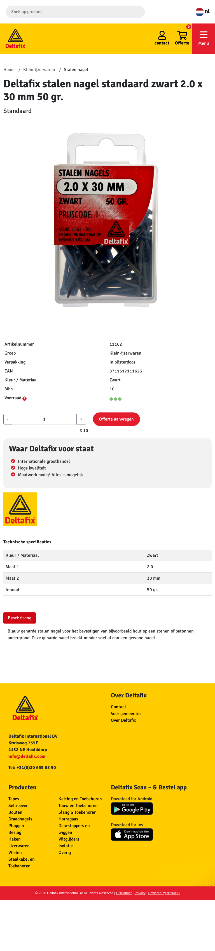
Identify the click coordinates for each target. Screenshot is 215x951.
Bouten (15, 812)
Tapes (13, 799)
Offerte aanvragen (116, 419)
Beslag (14, 832)
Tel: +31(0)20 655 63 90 (32, 767)
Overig (65, 852)
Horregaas (68, 819)
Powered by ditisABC (164, 893)
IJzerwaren (19, 846)
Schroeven (18, 805)
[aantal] (44, 419)
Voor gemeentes (126, 713)
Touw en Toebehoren (78, 805)
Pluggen (16, 826)
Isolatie (66, 846)
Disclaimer (124, 893)
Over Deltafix (123, 720)
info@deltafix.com (26, 756)
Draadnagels (20, 819)
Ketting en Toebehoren (80, 799)
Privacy (139, 893)
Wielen (15, 852)
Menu (203, 38)
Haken (14, 839)
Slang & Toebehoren (78, 812)
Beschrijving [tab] (19, 618)
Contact (118, 707)
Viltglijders (69, 839)
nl (202, 11)
